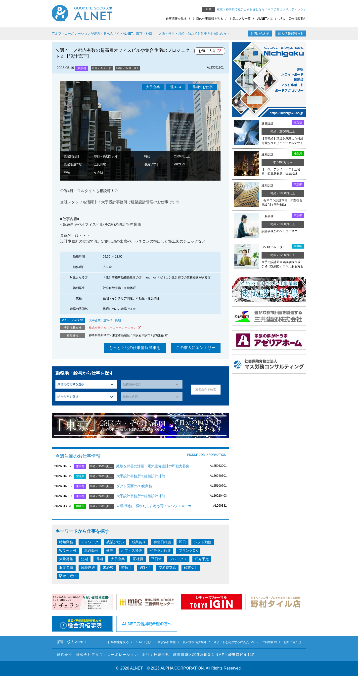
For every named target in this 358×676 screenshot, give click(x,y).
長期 (118, 320)
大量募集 (66, 559)
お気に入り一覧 (240, 18)
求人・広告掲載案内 (292, 18)
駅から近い (68, 576)
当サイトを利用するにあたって (234, 642)
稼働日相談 (162, 542)
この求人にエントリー (196, 347)
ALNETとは (265, 18)
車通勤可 (91, 550)
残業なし (191, 567)
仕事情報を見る (176, 18)
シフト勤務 (202, 542)
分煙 (109, 550)
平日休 (156, 559)
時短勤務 (66, 542)
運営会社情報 (167, 642)
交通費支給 (167, 567)
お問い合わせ (260, 33)
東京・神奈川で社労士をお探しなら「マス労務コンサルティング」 (261, 9)
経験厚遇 (88, 567)
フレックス (178, 559)
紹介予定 (202, 559)
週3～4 (107, 320)
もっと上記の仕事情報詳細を (135, 347)
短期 (84, 559)
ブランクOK (188, 550)
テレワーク (89, 542)
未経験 (108, 567)
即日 (182, 542)
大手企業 (95, 320)
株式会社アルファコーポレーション (112, 328)
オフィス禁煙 (131, 550)
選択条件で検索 (205, 389)
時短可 (126, 567)
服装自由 (66, 567)
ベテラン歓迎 (160, 550)
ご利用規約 (269, 642)
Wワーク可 (67, 550)
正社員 (138, 559)
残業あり (139, 542)
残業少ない (115, 542)
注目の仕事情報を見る (208, 18)
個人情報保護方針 (291, 33)
